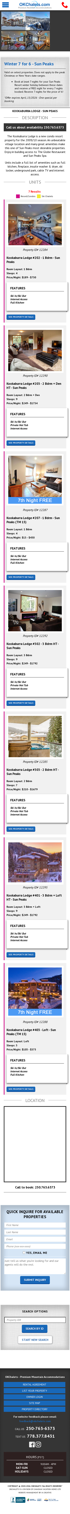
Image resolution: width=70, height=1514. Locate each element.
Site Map (34, 1403)
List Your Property (34, 1390)
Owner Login (34, 1397)
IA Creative (46, 1492)
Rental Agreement (34, 1384)
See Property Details (20, 316)
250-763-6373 (40, 1428)
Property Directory (34, 1409)
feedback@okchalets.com (35, 1421)
